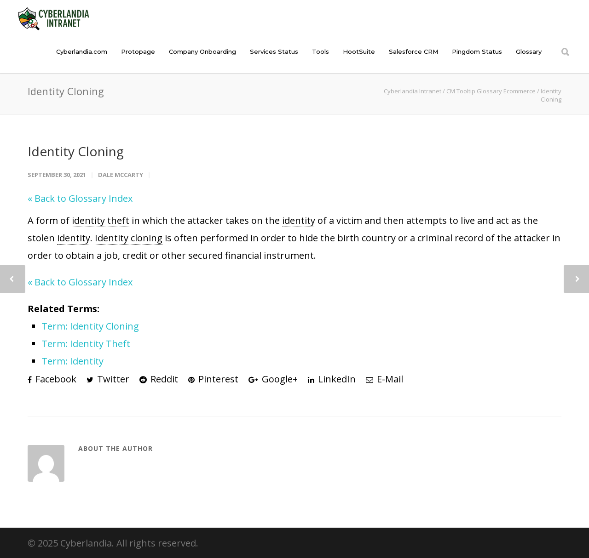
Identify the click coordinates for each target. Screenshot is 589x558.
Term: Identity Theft (85, 343)
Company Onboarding (202, 51)
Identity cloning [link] (128, 238)
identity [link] (298, 220)
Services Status (274, 51)
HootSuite (359, 51)
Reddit (158, 379)
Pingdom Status (477, 51)
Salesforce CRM (413, 51)
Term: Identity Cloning (90, 326)
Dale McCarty (120, 175)
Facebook (52, 379)
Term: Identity (72, 361)
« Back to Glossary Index (80, 198)
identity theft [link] (100, 220)
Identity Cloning (76, 151)
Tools (320, 51)
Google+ (273, 379)
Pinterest (213, 379)
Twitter (108, 379)
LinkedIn (332, 379)
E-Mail (384, 379)
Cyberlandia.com (81, 51)
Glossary (529, 51)
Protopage (138, 51)
